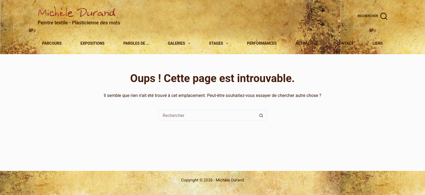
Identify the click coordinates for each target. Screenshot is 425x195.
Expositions (93, 43)
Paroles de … (136, 43)
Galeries (180, 43)
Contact (345, 43)
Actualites (306, 43)
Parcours (52, 43)
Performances (262, 43)
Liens (377, 43)
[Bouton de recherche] (261, 115)
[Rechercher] (372, 16)
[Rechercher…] (207, 115)
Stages (219, 43)
